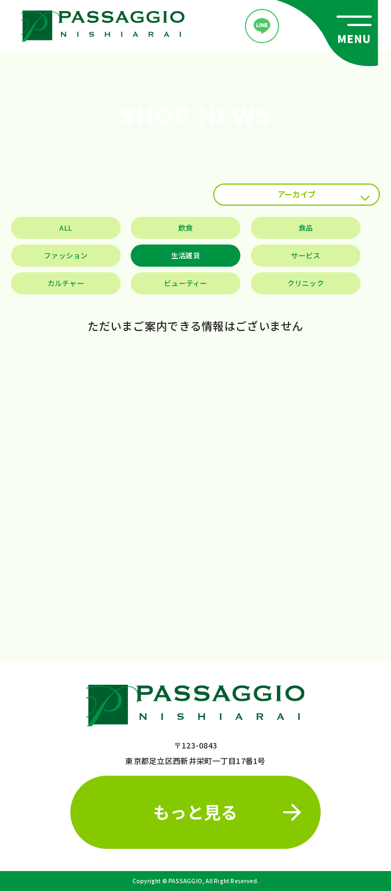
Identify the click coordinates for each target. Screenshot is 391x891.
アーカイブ (323, 195)
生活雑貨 (185, 255)
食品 (306, 227)
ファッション (66, 255)
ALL (65, 227)
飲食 (185, 227)
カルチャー (66, 283)
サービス (305, 255)
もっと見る (227, 812)
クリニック (305, 283)
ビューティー (186, 283)
